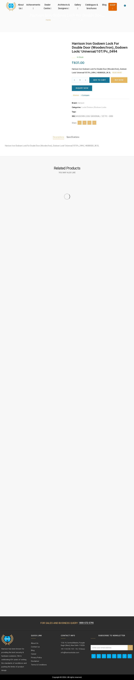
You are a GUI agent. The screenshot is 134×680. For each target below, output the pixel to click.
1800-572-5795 (86, 622)
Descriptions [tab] (58, 137)
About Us (21, 6)
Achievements (33, 6)
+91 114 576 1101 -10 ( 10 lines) (73, 649)
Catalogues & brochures (91, 6)
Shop (112, 7)
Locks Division (87, 107)
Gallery (77, 6)
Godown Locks (100, 107)
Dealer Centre (47, 6)
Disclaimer (35, 661)
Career (33, 654)
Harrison (81, 103)
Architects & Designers (64, 6)
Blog (104, 4)
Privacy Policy (36, 657)
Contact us (35, 647)
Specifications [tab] (73, 137)
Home (48, 20)
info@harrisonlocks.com (70, 652)
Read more (117, 73)
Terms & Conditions (39, 665)
